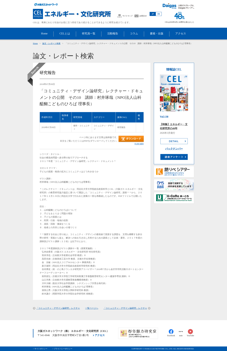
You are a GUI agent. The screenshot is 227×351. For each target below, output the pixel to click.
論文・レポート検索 (51, 43)
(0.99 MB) (139, 143)
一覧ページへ (91, 308)
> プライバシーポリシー (62, 349)
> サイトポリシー (40, 349)
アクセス (100, 335)
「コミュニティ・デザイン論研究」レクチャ (58, 308)
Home (35, 43)
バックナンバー (174, 148)
